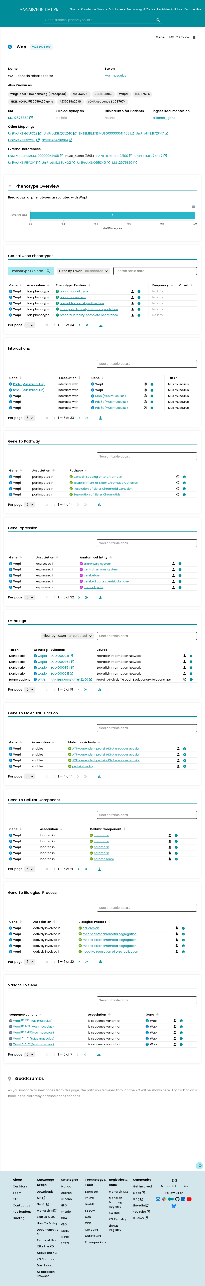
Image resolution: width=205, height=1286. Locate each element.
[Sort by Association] (47, 285)
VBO (64, 1224)
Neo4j (43, 1204)
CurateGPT (93, 1236)
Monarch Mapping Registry (115, 1202)
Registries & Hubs (169, 9)
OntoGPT (91, 1230)
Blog (138, 1199)
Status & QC (46, 1217)
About (74, 9)
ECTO (65, 1243)
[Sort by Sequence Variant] (39, 1014)
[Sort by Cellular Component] (124, 829)
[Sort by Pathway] (85, 470)
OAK (88, 1217)
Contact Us (21, 1205)
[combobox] (102, 20)
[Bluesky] (174, 1205)
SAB (15, 1199)
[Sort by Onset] (191, 285)
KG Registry (117, 1219)
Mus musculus (115, 75)
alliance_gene (164, 118)
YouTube (141, 1212)
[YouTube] (189, 1199)
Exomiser (91, 1192)
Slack (139, 1193)
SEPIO (65, 1237)
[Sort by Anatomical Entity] (110, 557)
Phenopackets (95, 1242)
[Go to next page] (78, 325)
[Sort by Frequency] (171, 285)
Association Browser (46, 1274)
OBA (64, 1218)
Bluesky (140, 1218)
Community (192, 9)
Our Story (20, 1186)
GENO (65, 1231)
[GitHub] (177, 1199)
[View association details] (138, 291)
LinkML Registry (115, 1228)
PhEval (89, 1198)
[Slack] (164, 1199)
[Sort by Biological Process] (108, 921)
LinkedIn (140, 1205)
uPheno (66, 1199)
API (41, 1198)
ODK (88, 1223)
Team (17, 1193)
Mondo (66, 1186)
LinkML (89, 1204)
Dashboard (45, 1265)
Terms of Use (46, 1240)
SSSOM (90, 1211)
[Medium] (171, 1199)
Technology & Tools (141, 9)
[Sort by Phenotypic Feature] (88, 285)
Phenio (66, 1212)
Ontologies (117, 9)
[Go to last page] (86, 325)
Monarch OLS (118, 1192)
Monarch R (46, 1211)
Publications (22, 1212)
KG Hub (114, 1213)
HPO (64, 1205)
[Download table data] (100, 325)
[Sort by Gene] (20, 285)
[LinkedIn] (183, 1199)
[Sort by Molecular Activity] (98, 742)
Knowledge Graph (94, 9)
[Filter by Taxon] (83, 271)
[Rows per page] (29, 325)
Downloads (45, 1192)
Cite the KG (45, 1246)
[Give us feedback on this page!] (199, 1165)
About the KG (47, 1253)
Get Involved (142, 1186)
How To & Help (47, 1223)
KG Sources (45, 1259)
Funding (18, 1218)
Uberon (66, 1193)
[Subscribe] (158, 1199)
